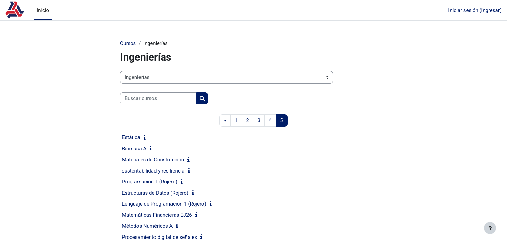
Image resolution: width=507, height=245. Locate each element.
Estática (131, 138)
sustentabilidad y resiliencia (153, 171)
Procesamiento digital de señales (159, 237)
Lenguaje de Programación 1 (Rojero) (164, 204)
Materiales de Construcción (153, 160)
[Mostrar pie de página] (490, 228)
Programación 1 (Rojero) (149, 182)
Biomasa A (134, 149)
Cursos (128, 43)
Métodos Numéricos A (147, 226)
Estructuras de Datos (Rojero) (155, 193)
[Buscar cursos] (158, 98)
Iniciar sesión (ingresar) (475, 10)
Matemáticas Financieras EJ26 (157, 215)
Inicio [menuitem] (43, 10)
